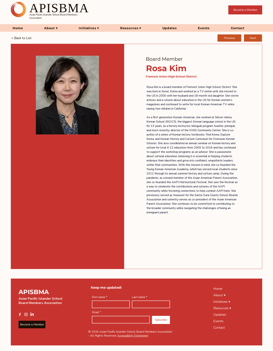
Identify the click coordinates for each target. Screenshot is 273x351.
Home (217, 288)
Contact (219, 327)
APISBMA (34, 292)
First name (99, 297)
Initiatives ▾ (221, 301)
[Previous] (229, 38)
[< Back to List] (23, 38)
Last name (139, 297)
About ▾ (219, 295)
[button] (59, 28)
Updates (219, 314)
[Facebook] (20, 314)
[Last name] (149, 304)
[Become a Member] (245, 9)
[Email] (119, 319)
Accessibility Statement (132, 336)
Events (218, 321)
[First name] (109, 304)
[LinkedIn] (32, 314)
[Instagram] (26, 314)
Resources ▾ (222, 308)
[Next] (253, 38)
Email (96, 312)
